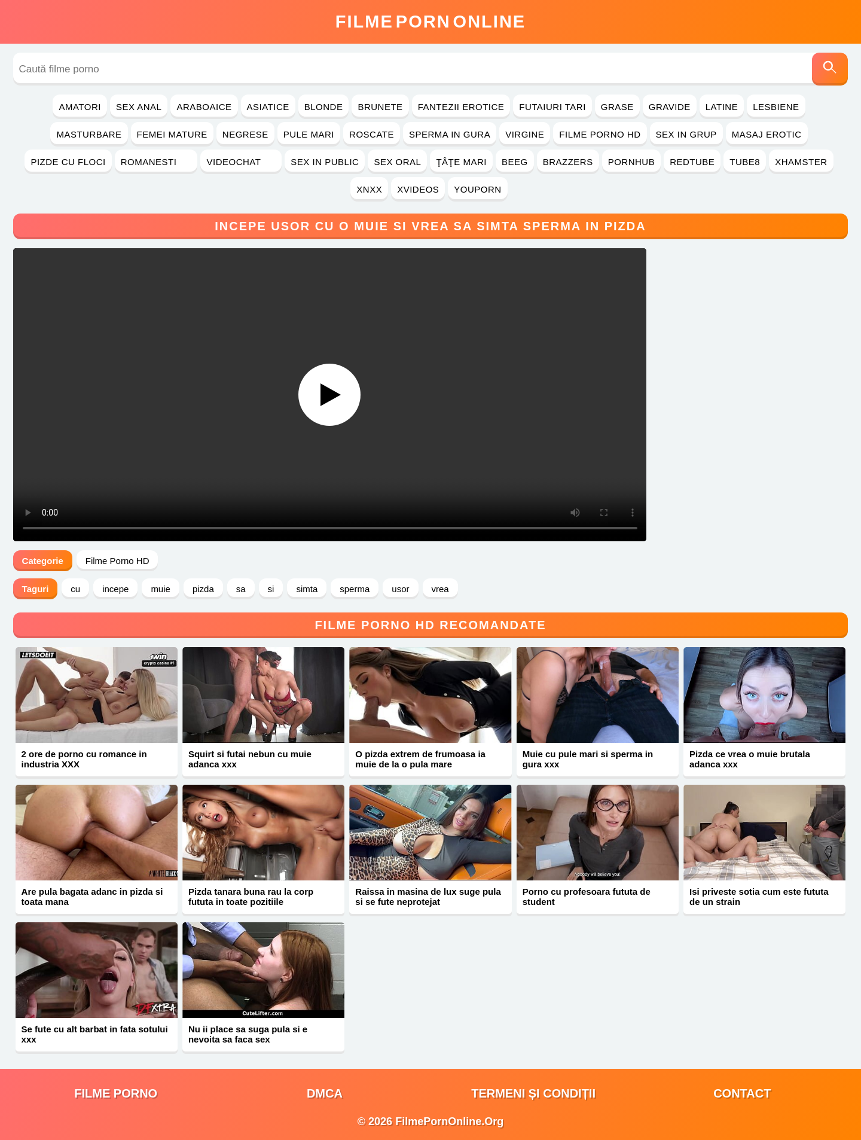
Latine (722, 107)
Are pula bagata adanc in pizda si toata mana (92, 896)
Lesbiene (776, 107)
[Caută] (830, 69)
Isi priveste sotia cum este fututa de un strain (759, 896)
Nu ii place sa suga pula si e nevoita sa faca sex (247, 1034)
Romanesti (156, 162)
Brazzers (568, 162)
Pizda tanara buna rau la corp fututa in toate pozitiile (250, 896)
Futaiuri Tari (552, 107)
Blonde (323, 107)
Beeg (515, 162)
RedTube (692, 162)
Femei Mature (172, 134)
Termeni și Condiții (533, 1093)
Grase (617, 107)
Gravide (670, 107)
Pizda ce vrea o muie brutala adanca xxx (749, 759)
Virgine (524, 134)
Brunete (380, 107)
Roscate (371, 134)
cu (75, 589)
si (271, 589)
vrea (440, 589)
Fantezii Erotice (461, 107)
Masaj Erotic (767, 134)
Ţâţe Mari (461, 162)
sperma (355, 589)
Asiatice (268, 107)
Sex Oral (397, 162)
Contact (742, 1093)
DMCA (325, 1093)
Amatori (79, 107)
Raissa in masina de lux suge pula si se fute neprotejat (427, 896)
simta (306, 589)
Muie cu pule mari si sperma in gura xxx (588, 759)
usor (400, 589)
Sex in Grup (686, 134)
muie (160, 589)
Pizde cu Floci (67, 162)
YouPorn (477, 189)
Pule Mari (308, 134)
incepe (115, 589)
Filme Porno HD (599, 134)
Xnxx (369, 189)
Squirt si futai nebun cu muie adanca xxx (250, 759)
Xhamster (801, 162)
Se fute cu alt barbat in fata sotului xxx (95, 1034)
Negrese (245, 134)
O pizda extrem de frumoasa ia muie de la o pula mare (420, 759)
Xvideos (418, 189)
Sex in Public (325, 162)
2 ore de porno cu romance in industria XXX (84, 759)
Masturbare (88, 134)
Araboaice (203, 107)
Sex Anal (139, 107)
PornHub (631, 162)
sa (241, 589)
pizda (203, 589)
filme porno (115, 1093)
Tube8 (744, 162)
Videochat (241, 162)
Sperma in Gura (449, 134)
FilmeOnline (430, 21)
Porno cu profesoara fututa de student (587, 896)
